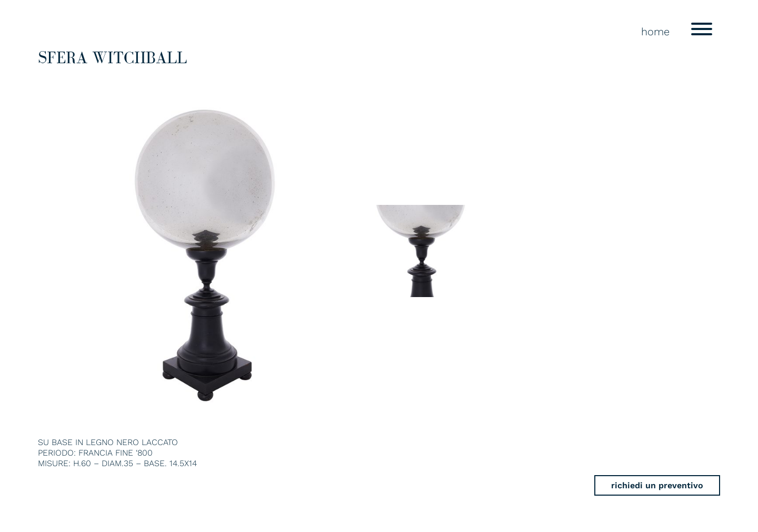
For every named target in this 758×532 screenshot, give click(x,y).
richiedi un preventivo (657, 485)
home (655, 31)
